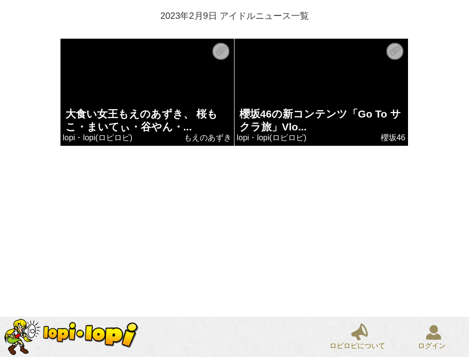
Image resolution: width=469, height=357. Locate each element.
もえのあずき (208, 137)
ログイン (432, 346)
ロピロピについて (357, 346)
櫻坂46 (393, 137)
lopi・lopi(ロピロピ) (97, 137)
